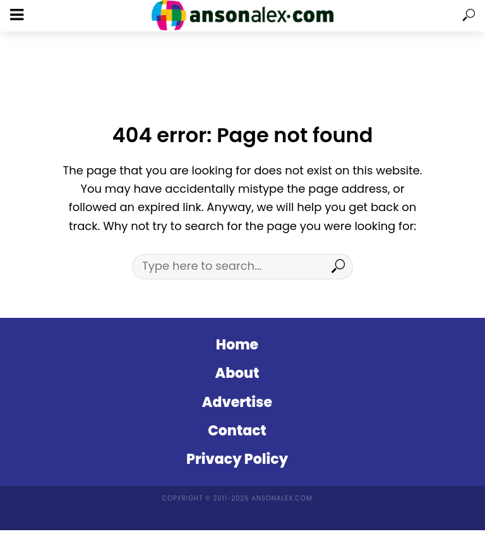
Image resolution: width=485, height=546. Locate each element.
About (237, 373)
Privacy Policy (237, 459)
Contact (237, 431)
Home (237, 345)
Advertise (237, 402)
